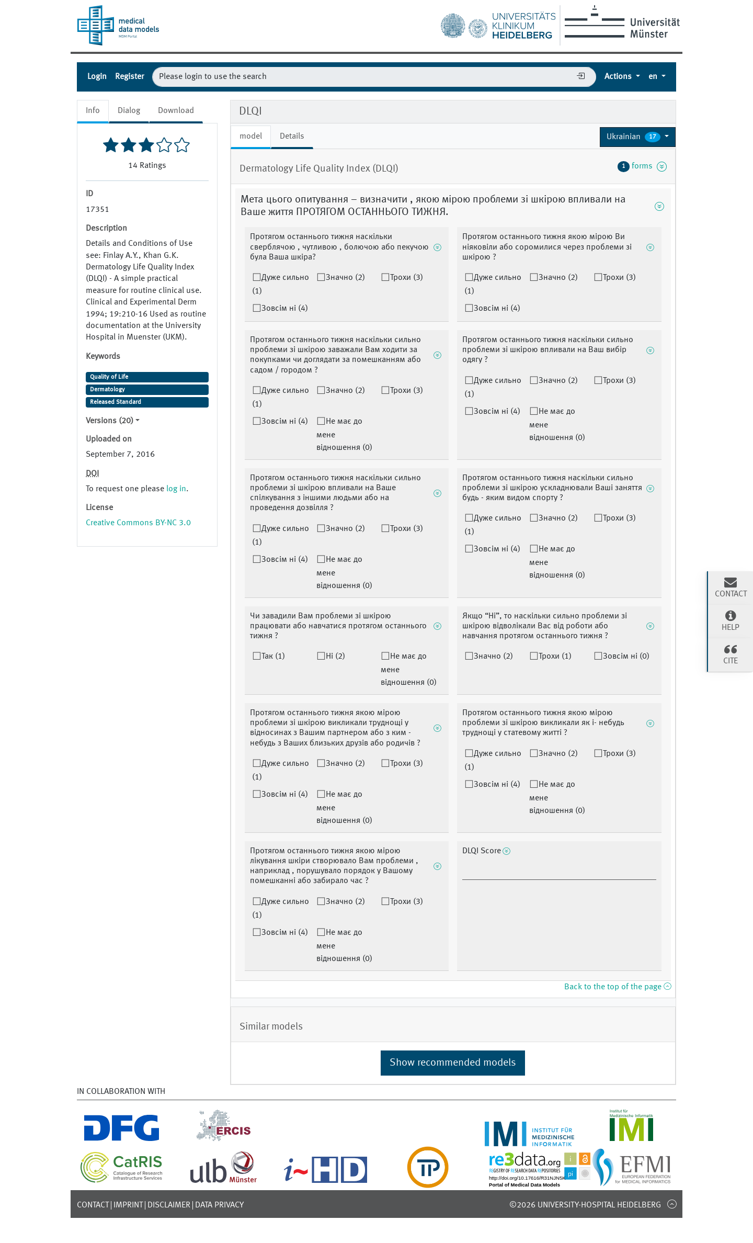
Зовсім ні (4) (284, 308)
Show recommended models (453, 1063)
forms (642, 166)
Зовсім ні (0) (626, 656)
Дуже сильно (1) (280, 285)
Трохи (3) (406, 278)
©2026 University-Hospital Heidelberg (585, 1205)
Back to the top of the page (617, 987)
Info (93, 111)
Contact (93, 1205)
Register (129, 77)
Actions (619, 77)
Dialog (129, 111)
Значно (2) (345, 278)
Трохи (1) (555, 656)
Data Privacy (219, 1205)
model (250, 136)
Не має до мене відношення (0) (344, 434)
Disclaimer (168, 1205)
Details (292, 136)
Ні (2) (335, 656)
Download (176, 111)
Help (730, 620)
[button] (638, 137)
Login (97, 77)
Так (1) (273, 656)
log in (176, 489)
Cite (730, 653)
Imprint (128, 1205)
